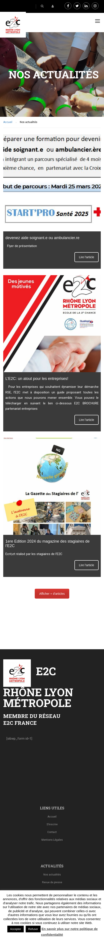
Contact (52, 832)
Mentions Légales (52, 839)
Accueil (52, 816)
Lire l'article (86, 257)
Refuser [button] (33, 929)
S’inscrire (52, 824)
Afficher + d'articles (52, 593)
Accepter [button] (15, 929)
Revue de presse (52, 882)
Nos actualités (52, 874)
